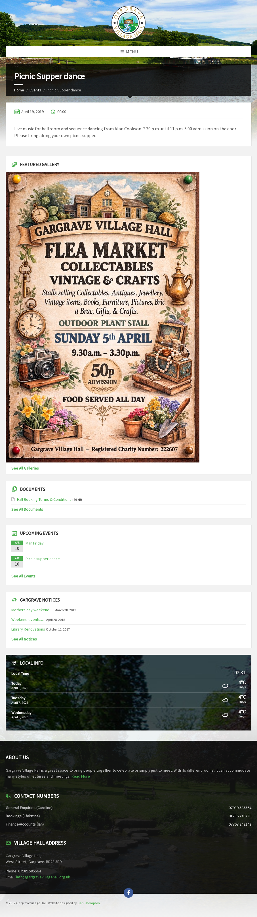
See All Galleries (25, 468)
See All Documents (27, 509)
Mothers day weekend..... (32, 609)
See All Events (23, 576)
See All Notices (24, 639)
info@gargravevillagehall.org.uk (43, 877)
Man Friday (35, 543)
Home (19, 90)
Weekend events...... (28, 619)
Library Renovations (28, 629)
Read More (80, 776)
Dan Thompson (88, 903)
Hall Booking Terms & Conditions (44, 499)
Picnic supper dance (43, 558)
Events (35, 90)
